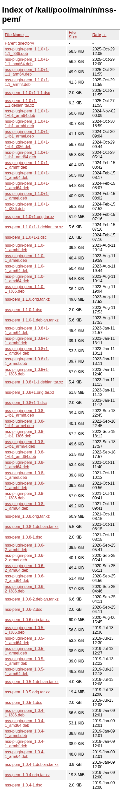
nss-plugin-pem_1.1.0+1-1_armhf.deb (27, 165)
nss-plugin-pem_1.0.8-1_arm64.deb (24, 506)
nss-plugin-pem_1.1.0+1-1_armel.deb (27, 195)
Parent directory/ (19, 43)
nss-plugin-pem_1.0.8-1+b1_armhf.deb (24, 413)
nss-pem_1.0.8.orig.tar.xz (27, 516)
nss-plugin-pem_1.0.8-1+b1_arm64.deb (24, 444)
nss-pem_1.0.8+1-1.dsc (26, 403)
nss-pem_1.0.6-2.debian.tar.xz (31, 599)
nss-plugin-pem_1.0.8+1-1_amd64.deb (27, 351)
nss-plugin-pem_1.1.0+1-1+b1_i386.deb (27, 144)
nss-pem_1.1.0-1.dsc (23, 310)
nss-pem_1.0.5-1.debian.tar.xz (31, 682)
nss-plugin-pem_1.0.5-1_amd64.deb (24, 640)
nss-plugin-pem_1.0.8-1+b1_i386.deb (24, 433)
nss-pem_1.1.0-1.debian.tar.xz (31, 320)
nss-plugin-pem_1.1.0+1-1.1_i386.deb (27, 51)
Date (96, 35)
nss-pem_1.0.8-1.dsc (23, 537)
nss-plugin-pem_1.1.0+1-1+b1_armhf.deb (27, 123)
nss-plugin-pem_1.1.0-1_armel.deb (24, 258)
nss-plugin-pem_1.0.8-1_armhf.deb (24, 485)
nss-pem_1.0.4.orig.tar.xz (27, 775)
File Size (73, 34)
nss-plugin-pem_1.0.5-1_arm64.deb (24, 671)
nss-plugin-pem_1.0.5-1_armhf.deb (24, 661)
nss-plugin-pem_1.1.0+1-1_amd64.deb (27, 185)
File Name (14, 35)
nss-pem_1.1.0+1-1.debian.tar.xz (34, 227)
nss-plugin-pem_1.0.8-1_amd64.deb (24, 464)
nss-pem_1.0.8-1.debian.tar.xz (31, 526)
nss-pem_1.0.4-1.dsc (23, 785)
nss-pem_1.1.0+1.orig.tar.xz (29, 217)
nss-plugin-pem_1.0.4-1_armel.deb (24, 733)
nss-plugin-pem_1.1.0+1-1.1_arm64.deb (27, 72)
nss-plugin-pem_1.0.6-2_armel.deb (24, 557)
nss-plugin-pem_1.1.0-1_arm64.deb (24, 268)
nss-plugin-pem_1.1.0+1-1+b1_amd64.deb (27, 154)
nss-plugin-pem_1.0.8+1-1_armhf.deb (27, 340)
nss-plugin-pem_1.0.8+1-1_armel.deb (27, 361)
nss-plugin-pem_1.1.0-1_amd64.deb (24, 278)
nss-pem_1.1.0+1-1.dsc (26, 237)
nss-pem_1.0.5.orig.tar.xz (27, 692)
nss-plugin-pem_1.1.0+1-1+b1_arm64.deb (27, 113)
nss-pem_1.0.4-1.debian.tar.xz (31, 764)
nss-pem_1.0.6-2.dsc (23, 609)
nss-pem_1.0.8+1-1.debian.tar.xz (34, 382)
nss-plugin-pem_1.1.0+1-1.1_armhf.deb (27, 82)
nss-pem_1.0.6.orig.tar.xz (27, 620)
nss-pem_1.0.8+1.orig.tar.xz (29, 392)
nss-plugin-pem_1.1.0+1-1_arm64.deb (27, 175)
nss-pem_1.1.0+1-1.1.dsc (27, 93)
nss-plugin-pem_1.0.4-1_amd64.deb (24, 723)
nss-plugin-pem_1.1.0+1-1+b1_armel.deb (27, 133)
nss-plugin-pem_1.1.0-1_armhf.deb (24, 247)
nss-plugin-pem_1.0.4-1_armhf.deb (24, 743)
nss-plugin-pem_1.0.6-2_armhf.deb (24, 547)
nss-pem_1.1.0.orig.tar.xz (27, 299)
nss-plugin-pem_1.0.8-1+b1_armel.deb (24, 423)
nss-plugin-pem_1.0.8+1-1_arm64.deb (27, 330)
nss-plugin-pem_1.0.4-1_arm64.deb (24, 754)
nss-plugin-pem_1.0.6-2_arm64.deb (24, 568)
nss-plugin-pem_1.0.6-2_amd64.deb (24, 578)
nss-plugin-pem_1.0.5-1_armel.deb (24, 650)
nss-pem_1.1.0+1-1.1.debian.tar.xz (21, 103)
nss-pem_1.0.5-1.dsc (23, 702)
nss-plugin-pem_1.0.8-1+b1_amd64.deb (24, 454)
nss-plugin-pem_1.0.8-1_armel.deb (24, 475)
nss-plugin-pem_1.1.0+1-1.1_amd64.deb (27, 61)
